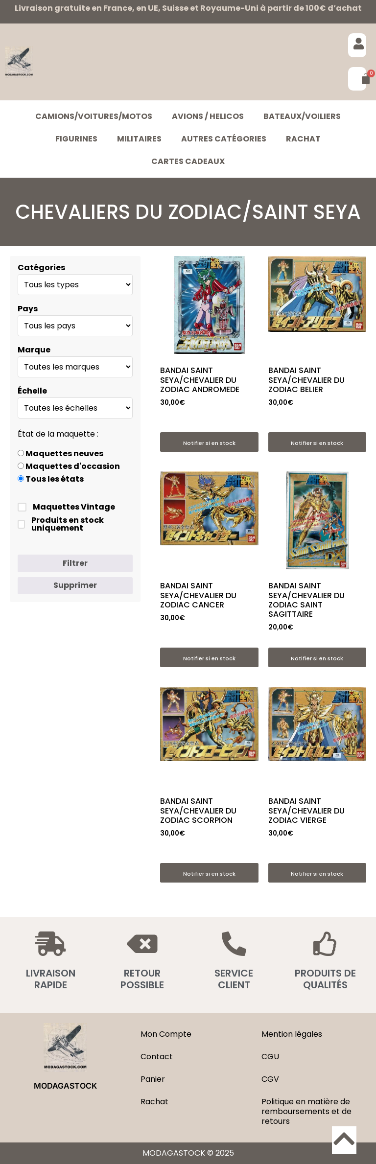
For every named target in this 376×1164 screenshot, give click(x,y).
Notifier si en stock (209, 443)
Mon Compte (166, 1034)
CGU (270, 1056)
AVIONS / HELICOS (208, 116)
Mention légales (291, 1034)
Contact (157, 1056)
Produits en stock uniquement (61, 524)
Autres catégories (223, 138)
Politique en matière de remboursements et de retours (306, 1111)
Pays (28, 309)
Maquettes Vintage (66, 507)
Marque (34, 350)
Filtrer (75, 563)
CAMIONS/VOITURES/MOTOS (93, 116)
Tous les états (51, 479)
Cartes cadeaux (188, 161)
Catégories (41, 268)
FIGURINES (76, 138)
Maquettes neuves (60, 454)
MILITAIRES (139, 138)
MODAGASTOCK (65, 1086)
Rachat (303, 138)
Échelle (32, 391)
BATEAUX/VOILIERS (302, 116)
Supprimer (75, 585)
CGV (270, 1079)
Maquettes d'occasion (69, 466)
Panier (153, 1079)
